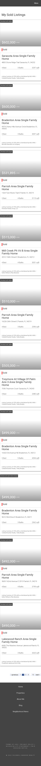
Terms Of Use (12, 744)
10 (33, 675)
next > (38, 675)
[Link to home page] (4, 3)
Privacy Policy (27, 744)
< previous (14, 675)
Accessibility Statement (17, 746)
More (36, 3)
